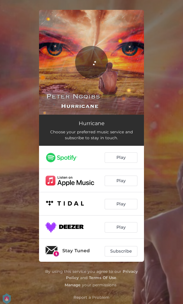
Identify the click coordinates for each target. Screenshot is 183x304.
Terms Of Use (102, 277)
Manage (73, 284)
